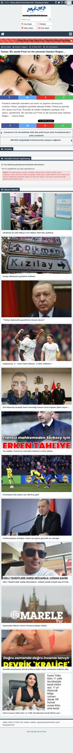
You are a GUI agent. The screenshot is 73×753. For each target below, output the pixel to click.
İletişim (42, 24)
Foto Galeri (43, 28)
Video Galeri (27, 28)
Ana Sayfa (26, 24)
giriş (22, 169)
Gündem (18, 47)
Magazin (24, 47)
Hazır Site (30, 732)
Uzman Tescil (41, 732)
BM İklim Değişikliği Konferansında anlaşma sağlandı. (36, 140)
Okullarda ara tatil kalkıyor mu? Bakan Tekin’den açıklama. (44, 40)
